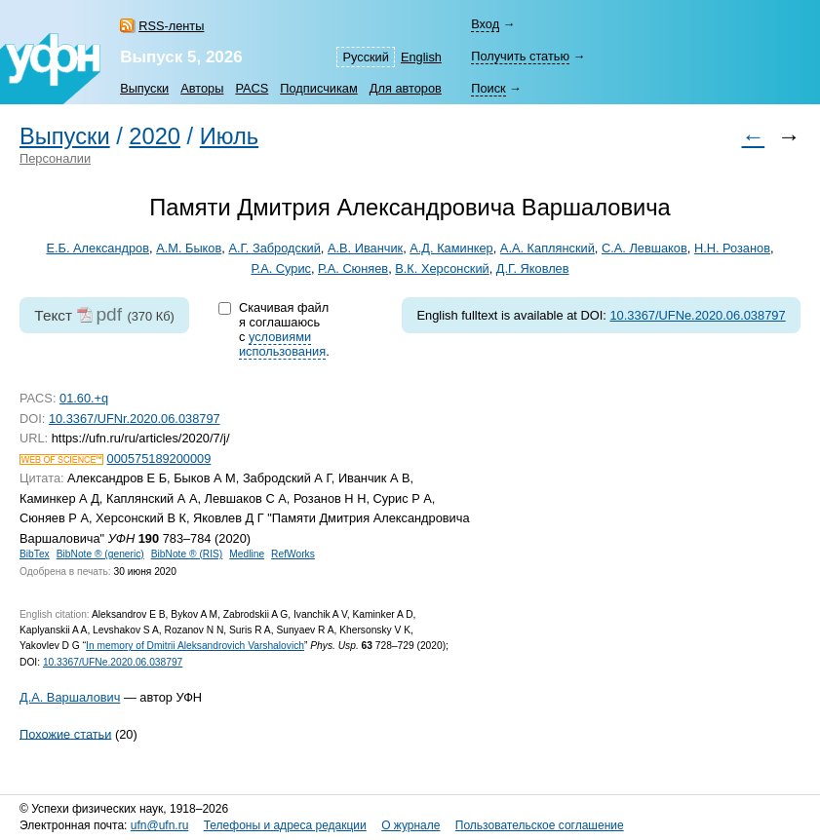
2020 (154, 136)
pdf (109, 314)
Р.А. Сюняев (353, 268)
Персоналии (55, 158)
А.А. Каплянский (547, 248)
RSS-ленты (171, 26)
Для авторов (406, 88)
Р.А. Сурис (280, 268)
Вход (485, 24)
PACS (251, 88)
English (421, 57)
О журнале (410, 825)
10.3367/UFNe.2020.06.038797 (697, 315)
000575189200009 (159, 458)
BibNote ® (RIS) (187, 554)
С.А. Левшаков (644, 248)
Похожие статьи (65, 733)
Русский (365, 57)
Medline (246, 554)
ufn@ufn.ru (160, 825)
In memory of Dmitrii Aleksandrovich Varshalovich (195, 645)
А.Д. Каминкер (451, 248)
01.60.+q (83, 398)
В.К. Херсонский (441, 268)
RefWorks (293, 554)
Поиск (488, 88)
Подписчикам (318, 88)
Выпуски (144, 88)
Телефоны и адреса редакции (285, 825)
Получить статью (520, 56)
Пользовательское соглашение (539, 825)
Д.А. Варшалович (70, 697)
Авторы (201, 88)
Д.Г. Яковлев (532, 268)
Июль (229, 136)
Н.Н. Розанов (732, 248)
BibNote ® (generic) (100, 554)
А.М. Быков (188, 248)
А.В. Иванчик (365, 248)
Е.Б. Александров (97, 248)
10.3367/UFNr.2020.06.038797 (134, 418)
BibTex (35, 554)
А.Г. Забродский (274, 248)
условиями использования (282, 344)
